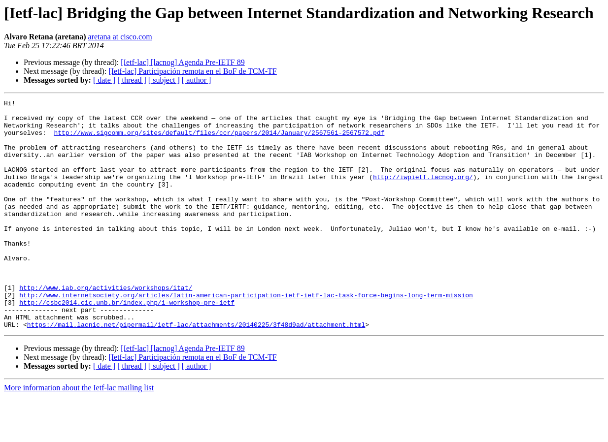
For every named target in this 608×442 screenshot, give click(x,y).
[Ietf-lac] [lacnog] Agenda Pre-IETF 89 (182, 62)
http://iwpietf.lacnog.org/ (423, 193)
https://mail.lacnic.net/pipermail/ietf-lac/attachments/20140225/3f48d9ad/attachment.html (196, 370)
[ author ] (196, 80)
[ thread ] (131, 80)
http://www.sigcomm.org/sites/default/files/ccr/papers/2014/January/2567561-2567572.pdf (219, 139)
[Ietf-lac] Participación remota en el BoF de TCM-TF (192, 71)
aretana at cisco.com (120, 36)
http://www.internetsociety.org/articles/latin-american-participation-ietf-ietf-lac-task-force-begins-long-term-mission (246, 334)
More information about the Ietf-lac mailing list (79, 433)
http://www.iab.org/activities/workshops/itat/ (105, 325)
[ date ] (104, 80)
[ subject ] (164, 80)
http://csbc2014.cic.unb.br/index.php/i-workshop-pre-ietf (127, 343)
